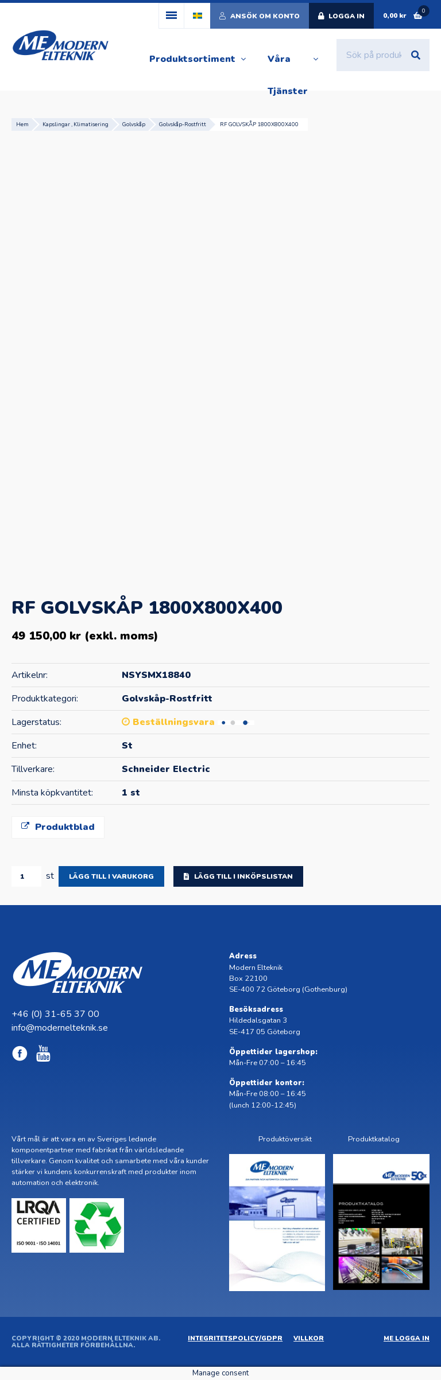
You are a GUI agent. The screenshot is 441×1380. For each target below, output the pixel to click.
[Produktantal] (26, 876)
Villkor (308, 1338)
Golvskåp (133, 124)
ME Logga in (407, 1338)
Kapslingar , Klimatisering (75, 124)
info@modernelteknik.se (59, 1028)
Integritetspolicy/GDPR (235, 1338)
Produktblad (58, 827)
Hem (22, 124)
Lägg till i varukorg (111, 876)
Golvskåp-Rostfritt (182, 124)
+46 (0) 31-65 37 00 (55, 1014)
